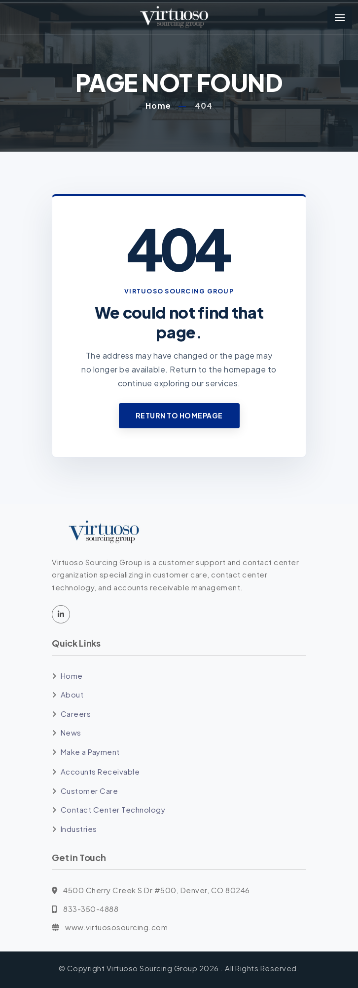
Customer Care (89, 790)
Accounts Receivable (100, 771)
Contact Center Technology (113, 809)
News (71, 732)
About (72, 694)
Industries (79, 828)
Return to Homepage (179, 415)
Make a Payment (90, 751)
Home (158, 105)
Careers (76, 713)
